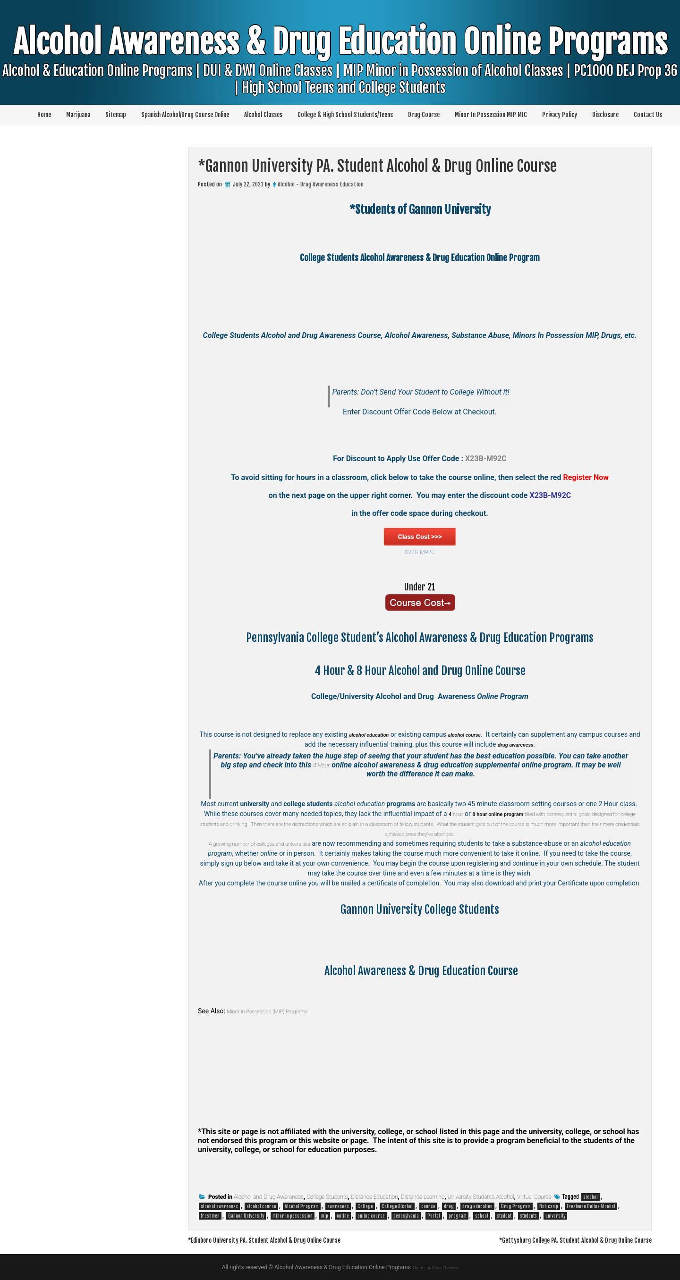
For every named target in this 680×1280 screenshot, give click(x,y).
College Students (327, 1197)
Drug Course (424, 114)
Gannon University (246, 1216)
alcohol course (261, 1206)
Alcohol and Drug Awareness (269, 1197)
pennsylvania (406, 1216)
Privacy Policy (559, 114)
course (428, 1206)
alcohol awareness (219, 1206)
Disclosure (605, 114)
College (365, 1206)
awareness (338, 1206)
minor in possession (292, 1216)
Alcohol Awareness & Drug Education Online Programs (340, 73)
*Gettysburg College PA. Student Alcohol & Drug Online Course (556, 1240)
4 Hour (321, 764)
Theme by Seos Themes (435, 1267)
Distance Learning (423, 1197)
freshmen (210, 1216)
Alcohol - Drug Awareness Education (321, 184)
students (528, 1216)
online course (371, 1216)
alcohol (590, 1197)
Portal (433, 1216)
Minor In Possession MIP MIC (491, 114)
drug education (477, 1206)
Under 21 (420, 586)
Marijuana (78, 114)
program (458, 1216)
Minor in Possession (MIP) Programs (279, 1011)
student (504, 1216)
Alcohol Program (302, 1206)
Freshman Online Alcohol (591, 1206)
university (555, 1216)
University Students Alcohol (481, 1197)
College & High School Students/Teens (345, 114)
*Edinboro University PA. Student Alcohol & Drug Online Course (283, 1240)
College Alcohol (397, 1206)
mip (324, 1216)
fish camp (548, 1206)
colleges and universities (305, 843)
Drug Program (516, 1206)
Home (44, 114)
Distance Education (374, 1197)
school (481, 1216)
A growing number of (240, 843)
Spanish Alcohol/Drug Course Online (185, 114)
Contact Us (648, 114)
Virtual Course (534, 1197)
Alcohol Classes (263, 114)
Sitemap (115, 114)
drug (449, 1206)
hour (461, 813)
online (343, 1216)
